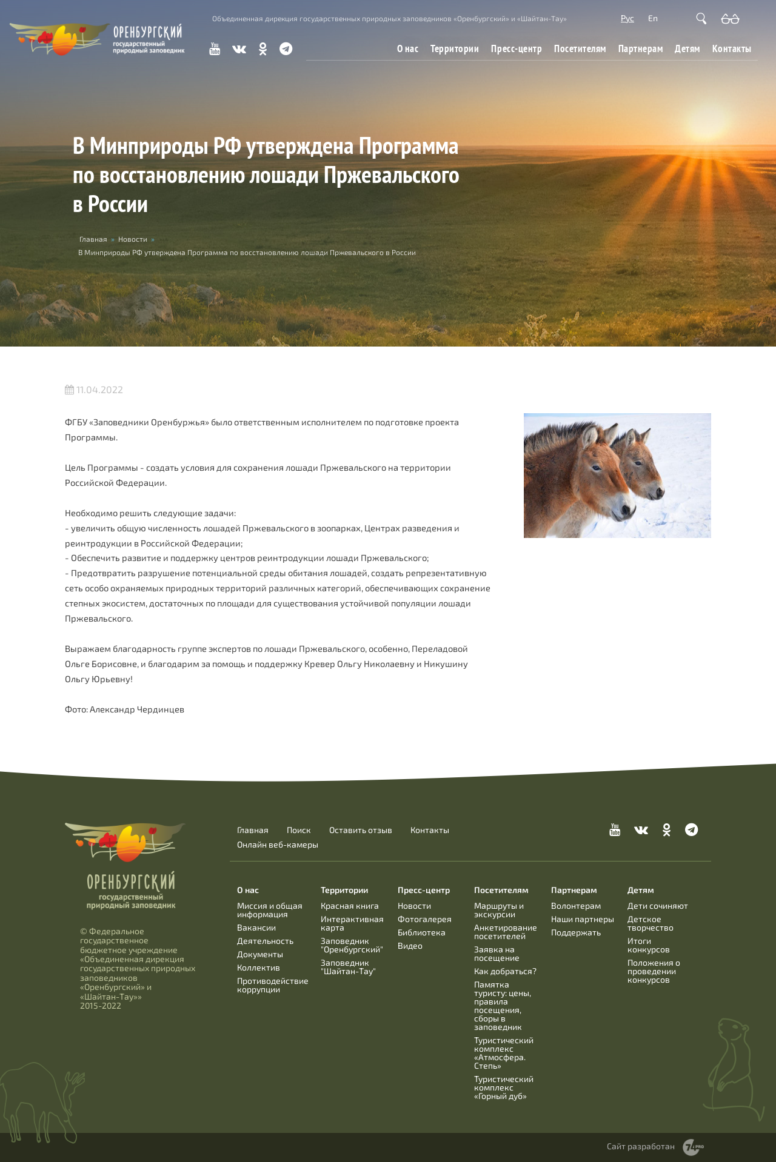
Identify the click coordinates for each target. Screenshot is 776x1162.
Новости (132, 238)
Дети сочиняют (657, 905)
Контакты (732, 48)
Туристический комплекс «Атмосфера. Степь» (504, 1053)
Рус (627, 18)
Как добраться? (505, 971)
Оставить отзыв (360, 830)
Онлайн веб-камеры (277, 844)
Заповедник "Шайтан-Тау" (348, 966)
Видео (410, 945)
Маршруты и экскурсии (499, 909)
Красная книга (350, 905)
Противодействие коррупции (273, 984)
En (653, 18)
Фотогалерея (425, 919)
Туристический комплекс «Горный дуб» (504, 1087)
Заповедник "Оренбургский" (352, 944)
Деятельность (265, 940)
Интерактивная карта (352, 923)
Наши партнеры (582, 919)
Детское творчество (650, 923)
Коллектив (258, 967)
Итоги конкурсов (648, 944)
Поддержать (576, 932)
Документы (260, 954)
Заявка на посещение (497, 953)
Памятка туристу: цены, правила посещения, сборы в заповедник (502, 1005)
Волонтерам (576, 905)
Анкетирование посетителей (505, 931)
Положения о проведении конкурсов (653, 970)
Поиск (299, 830)
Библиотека (422, 932)
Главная (93, 238)
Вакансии (256, 927)
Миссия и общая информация (270, 909)
